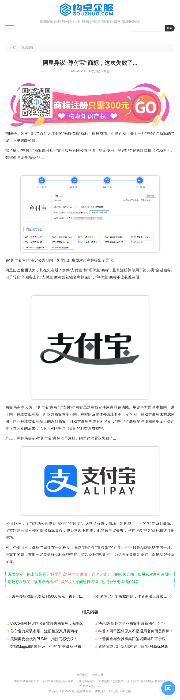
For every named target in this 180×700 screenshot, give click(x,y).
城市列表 (100, 691)
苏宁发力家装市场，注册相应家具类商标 (44, 631)
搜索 (169, 28)
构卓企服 (97, 674)
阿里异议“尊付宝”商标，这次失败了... (82, 574)
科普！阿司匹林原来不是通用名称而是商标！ (135, 631)
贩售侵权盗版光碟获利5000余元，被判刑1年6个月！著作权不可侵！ (49, 596)
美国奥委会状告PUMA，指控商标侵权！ (43, 639)
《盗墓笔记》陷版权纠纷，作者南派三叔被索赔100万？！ (130, 596)
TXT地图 (112, 691)
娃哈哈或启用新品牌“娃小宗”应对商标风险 (133, 647)
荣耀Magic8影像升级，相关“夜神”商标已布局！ (49, 647)
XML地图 (125, 691)
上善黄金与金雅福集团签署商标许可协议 (132, 639)
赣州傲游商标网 (81, 691)
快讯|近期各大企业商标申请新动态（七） (132, 623)
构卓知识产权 (60, 582)
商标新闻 (27, 47)
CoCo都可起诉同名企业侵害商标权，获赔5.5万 (49, 623)
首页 (13, 47)
